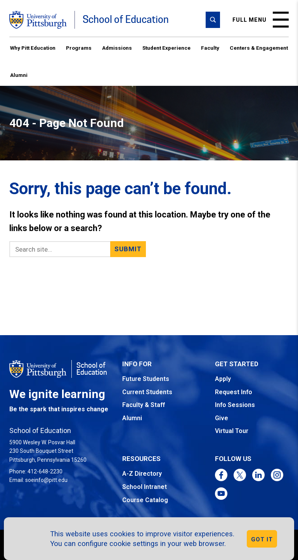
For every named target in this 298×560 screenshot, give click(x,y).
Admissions (117, 48)
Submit (128, 249)
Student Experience (166, 48)
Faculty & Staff (143, 405)
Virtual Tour (231, 431)
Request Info (233, 392)
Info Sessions (235, 405)
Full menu (260, 20)
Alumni (19, 75)
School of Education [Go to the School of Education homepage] (126, 19)
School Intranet (144, 486)
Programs (79, 48)
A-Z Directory (142, 473)
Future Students (145, 379)
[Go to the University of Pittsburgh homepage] (38, 20)
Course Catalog (145, 500)
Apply (223, 379)
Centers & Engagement (259, 48)
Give (221, 418)
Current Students (147, 392)
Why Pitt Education (32, 48)
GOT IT (262, 539)
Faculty (210, 48)
